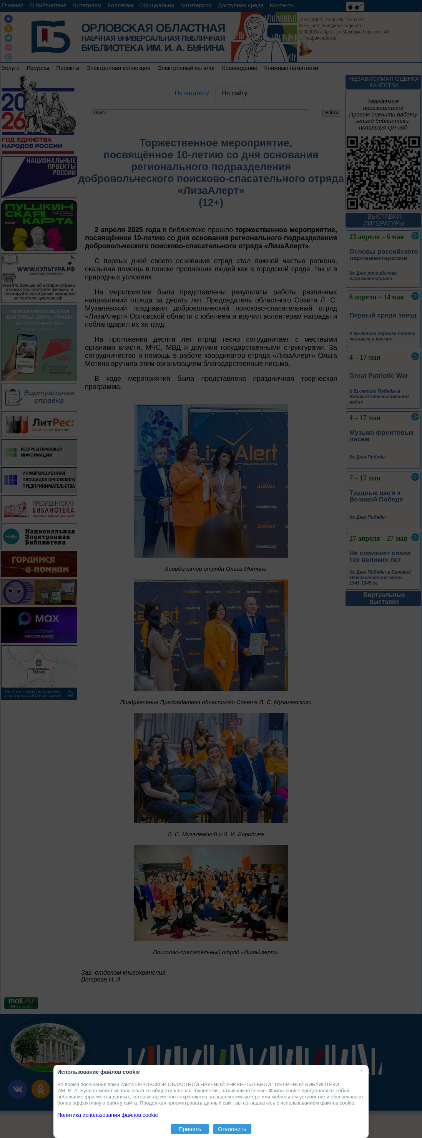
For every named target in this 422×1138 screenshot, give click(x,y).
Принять (190, 1129)
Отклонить (232, 1129)
